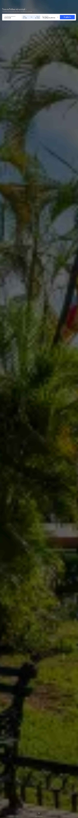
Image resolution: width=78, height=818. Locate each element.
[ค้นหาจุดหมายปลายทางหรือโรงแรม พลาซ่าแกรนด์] (12, 17)
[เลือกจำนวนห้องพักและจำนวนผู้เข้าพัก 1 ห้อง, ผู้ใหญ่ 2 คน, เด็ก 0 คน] (50, 17)
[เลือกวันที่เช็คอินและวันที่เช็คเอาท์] (26, 17)
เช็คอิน (24, 16)
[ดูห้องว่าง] (67, 17)
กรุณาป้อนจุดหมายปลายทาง (9, 16)
